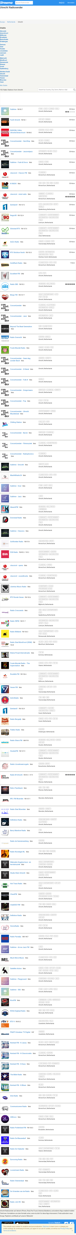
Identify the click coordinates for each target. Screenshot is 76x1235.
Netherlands (11, 22)
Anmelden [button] (71, 3)
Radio (61, 3)
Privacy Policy (64, 1228)
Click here (46, 1226)
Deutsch (58, 1223)
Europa (2, 22)
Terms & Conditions (9, 1230)
